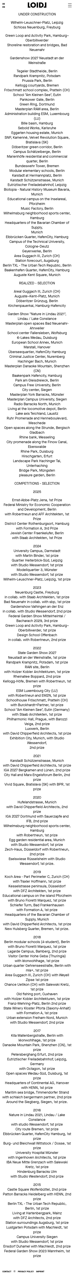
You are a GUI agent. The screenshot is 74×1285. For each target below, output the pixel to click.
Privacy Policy (26, 1271)
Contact (6, 1271)
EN (3, 7)
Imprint (40, 1271)
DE (3, 4)
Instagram (14, 1271)
